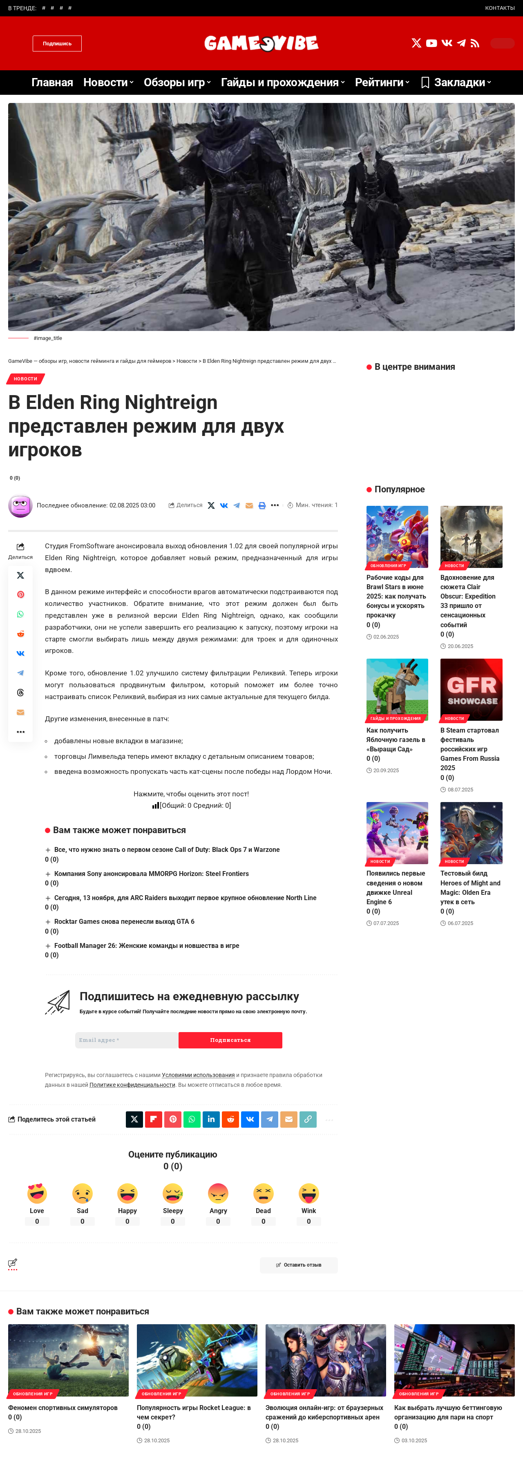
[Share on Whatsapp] (20, 615)
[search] (18, 43)
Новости (26, 379)
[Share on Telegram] (236, 505)
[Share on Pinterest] (20, 595)
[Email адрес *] (127, 1040)
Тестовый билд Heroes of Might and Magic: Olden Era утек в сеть (470, 891)
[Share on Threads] (20, 693)
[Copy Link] (308, 1119)
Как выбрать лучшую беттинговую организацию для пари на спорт (448, 1417)
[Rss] (475, 43)
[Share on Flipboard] (153, 1119)
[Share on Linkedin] (211, 1119)
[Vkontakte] (447, 43)
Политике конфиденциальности (132, 1085)
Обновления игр (389, 565)
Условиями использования (198, 1075)
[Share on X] (211, 505)
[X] (416, 43)
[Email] (249, 505)
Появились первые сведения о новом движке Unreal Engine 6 (396, 891)
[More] (274, 505)
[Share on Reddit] (20, 634)
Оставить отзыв (299, 1265)
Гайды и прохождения (396, 717)
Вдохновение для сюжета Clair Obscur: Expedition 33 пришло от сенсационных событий (468, 604)
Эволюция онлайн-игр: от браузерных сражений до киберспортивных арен (324, 1417)
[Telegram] (461, 43)
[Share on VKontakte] (224, 505)
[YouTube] (431, 43)
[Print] (262, 505)
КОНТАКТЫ (500, 7)
